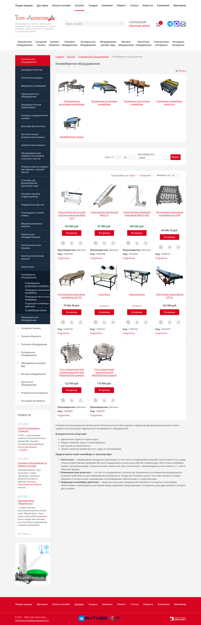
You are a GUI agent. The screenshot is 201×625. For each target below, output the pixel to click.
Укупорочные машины (33, 145)
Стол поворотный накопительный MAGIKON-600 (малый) (104, 372)
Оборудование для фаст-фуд (108, 43)
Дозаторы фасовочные (33, 126)
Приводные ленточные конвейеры (37, 298)
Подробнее (64, 258)
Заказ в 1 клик (63, 243)
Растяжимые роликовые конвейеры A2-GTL (71, 296)
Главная (60, 56)
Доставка (42, 5)
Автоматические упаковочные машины (33, 136)
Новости (148, 5)
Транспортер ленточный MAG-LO (104, 214)
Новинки (107, 5)
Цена (107, 157)
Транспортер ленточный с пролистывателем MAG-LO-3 (72, 215)
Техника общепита (54, 43)
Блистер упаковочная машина (32, 257)
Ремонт (121, 5)
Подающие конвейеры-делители (37, 305)
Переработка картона (32, 204)
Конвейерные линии (36, 310)
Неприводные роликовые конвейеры (37, 284)
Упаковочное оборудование (25, 43)
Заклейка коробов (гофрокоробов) (30, 195)
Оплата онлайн (61, 5)
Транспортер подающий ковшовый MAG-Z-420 (136, 214)
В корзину (71, 232)
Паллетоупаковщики (32, 77)
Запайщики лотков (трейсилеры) (31, 106)
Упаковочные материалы (161, 43)
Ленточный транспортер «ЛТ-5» (169, 296)
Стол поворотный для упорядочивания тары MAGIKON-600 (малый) (71, 372)
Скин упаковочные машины (31, 246)
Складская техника (41, 43)
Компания (163, 5)
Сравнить (71, 242)
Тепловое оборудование (69, 43)
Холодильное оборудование (88, 43)
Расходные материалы (178, 43)
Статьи (134, 5)
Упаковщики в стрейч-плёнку (33, 214)
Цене (132, 175)
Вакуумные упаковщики (33, 85)
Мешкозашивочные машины (31, 225)
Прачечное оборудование (143, 43)
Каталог (79, 5)
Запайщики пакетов (31, 69)
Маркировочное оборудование (29, 319)
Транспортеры (137, 294)
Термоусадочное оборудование (30, 95)
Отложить (80, 242)
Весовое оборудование (126, 43)
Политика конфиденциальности (32, 620)
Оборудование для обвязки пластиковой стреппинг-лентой (32, 156)
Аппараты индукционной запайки (34, 117)
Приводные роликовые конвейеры (37, 291)
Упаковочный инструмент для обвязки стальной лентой (35, 169)
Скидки (93, 5)
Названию (145, 175)
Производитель (146, 154)
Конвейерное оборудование (28, 276)
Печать (182, 70)
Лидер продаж (24, 5)
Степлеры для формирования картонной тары (29, 183)
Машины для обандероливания (30, 236)
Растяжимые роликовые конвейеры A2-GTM (169, 214)
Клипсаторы (27, 266)
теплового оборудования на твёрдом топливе (30, 484)
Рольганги (104, 294)
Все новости (24, 533)
